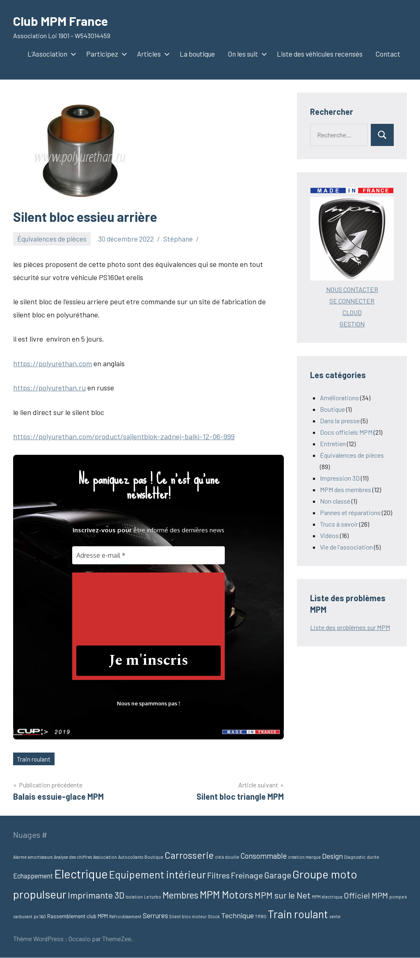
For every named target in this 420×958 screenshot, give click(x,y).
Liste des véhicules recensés (320, 54)
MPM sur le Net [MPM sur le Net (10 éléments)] (282, 895)
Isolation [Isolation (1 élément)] (134, 897)
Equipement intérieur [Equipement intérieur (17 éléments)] (157, 875)
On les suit (246, 54)
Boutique (332, 409)
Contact (388, 54)
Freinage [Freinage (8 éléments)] (247, 875)
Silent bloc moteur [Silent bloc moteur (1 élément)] (188, 916)
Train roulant (34, 759)
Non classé (335, 501)
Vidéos (329, 535)
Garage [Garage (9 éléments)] (277, 875)
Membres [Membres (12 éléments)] (180, 895)
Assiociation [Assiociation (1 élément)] (105, 857)
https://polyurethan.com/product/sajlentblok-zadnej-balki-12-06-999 (124, 436)
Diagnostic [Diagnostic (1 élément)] (354, 857)
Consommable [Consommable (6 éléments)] (263, 855)
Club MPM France (62, 20)
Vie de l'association (346, 547)
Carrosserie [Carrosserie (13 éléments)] (189, 855)
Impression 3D (340, 478)
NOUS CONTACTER (352, 289)
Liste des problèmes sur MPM (350, 627)
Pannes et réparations (350, 512)
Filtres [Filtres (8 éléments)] (218, 875)
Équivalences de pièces (52, 239)
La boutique (197, 54)
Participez (105, 54)
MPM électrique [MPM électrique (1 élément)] (327, 897)
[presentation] (110, 606)
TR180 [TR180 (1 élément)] (261, 916)
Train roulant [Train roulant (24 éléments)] (298, 913)
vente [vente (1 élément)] (334, 916)
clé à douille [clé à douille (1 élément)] (227, 857)
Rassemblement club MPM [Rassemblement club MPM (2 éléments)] (77, 916)
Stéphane (178, 239)
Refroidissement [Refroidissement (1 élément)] (125, 916)
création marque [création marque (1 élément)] (304, 857)
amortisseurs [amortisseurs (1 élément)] (40, 857)
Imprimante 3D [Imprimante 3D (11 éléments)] (96, 895)
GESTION (352, 324)
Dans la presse (340, 420)
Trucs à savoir (339, 524)
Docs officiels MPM (346, 432)
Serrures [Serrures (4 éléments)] (155, 915)
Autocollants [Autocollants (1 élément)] (130, 857)
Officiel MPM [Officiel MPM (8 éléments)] (366, 896)
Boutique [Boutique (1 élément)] (153, 857)
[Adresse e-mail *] (148, 555)
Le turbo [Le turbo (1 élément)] (152, 897)
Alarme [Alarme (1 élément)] (20, 857)
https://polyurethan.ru (49, 387)
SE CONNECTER (351, 301)
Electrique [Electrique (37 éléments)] (81, 874)
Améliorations (339, 397)
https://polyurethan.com (52, 363)
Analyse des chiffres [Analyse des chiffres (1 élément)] (73, 857)
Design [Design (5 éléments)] (332, 855)
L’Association (50, 54)
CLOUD (352, 312)
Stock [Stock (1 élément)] (214, 916)
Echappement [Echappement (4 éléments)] (33, 876)
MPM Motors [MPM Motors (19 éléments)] (226, 895)
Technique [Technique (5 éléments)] (237, 915)
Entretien (333, 443)
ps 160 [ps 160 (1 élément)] (40, 916)
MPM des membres (345, 489)
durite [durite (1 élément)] (373, 857)
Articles (152, 54)
